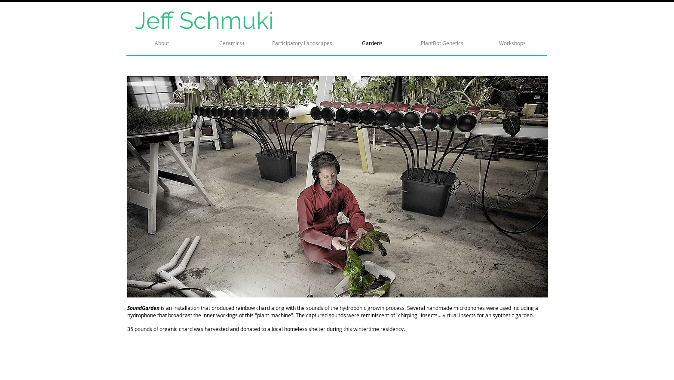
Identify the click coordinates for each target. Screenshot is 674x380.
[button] (337, 186)
